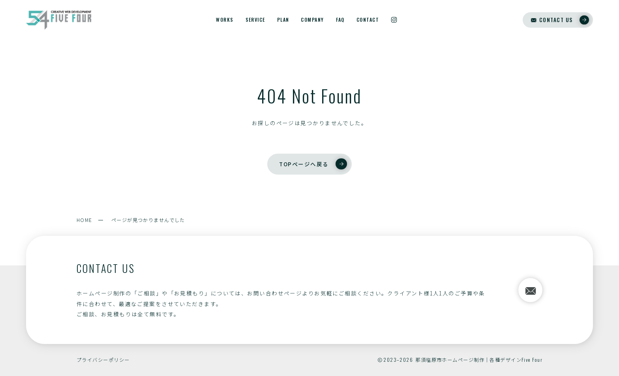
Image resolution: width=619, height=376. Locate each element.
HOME (84, 220)
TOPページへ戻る (313, 163)
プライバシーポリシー (103, 359)
